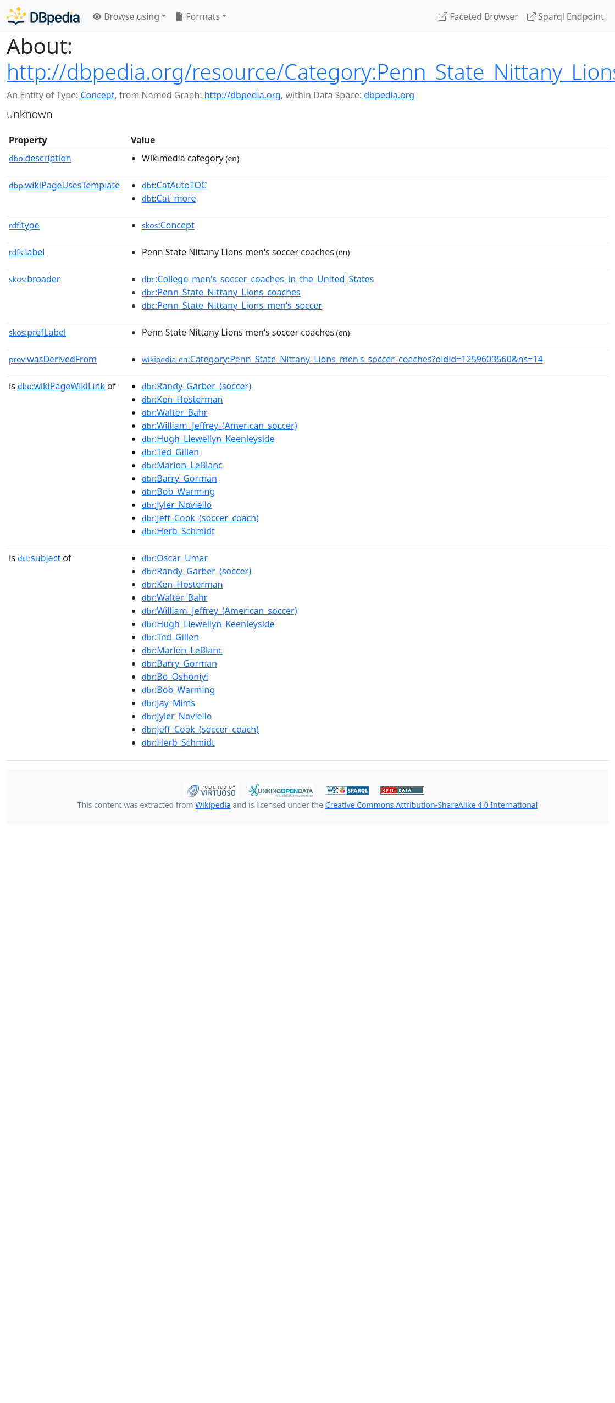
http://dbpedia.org (242, 95)
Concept (97, 95)
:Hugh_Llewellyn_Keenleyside (208, 439)
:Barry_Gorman (179, 478)
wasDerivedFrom (53, 359)
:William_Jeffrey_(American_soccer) (219, 426)
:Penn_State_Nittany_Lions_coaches (221, 292)
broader (34, 279)
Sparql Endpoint (565, 16)
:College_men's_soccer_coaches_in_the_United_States (258, 279)
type (24, 225)
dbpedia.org (389, 95)
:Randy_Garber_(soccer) (196, 386)
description (40, 158)
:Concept (168, 225)
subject (39, 558)
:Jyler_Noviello (177, 505)
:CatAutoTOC (174, 185)
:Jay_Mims (168, 703)
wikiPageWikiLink (61, 386)
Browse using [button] (126, 16)
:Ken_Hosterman (182, 399)
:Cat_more (169, 198)
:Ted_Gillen (170, 452)
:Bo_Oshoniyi (175, 676)
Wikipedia (212, 805)
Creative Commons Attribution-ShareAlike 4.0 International (431, 805)
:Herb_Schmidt (178, 531)
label (27, 252)
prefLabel (37, 332)
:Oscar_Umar (175, 558)
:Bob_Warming (178, 491)
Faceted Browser (478, 16)
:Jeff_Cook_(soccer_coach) (200, 518)
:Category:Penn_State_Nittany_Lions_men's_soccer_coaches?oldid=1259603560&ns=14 (342, 359)
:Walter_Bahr (174, 412)
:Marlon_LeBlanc (182, 465)
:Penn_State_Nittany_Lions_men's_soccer (232, 305)
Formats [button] (197, 16)
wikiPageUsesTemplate (64, 185)
